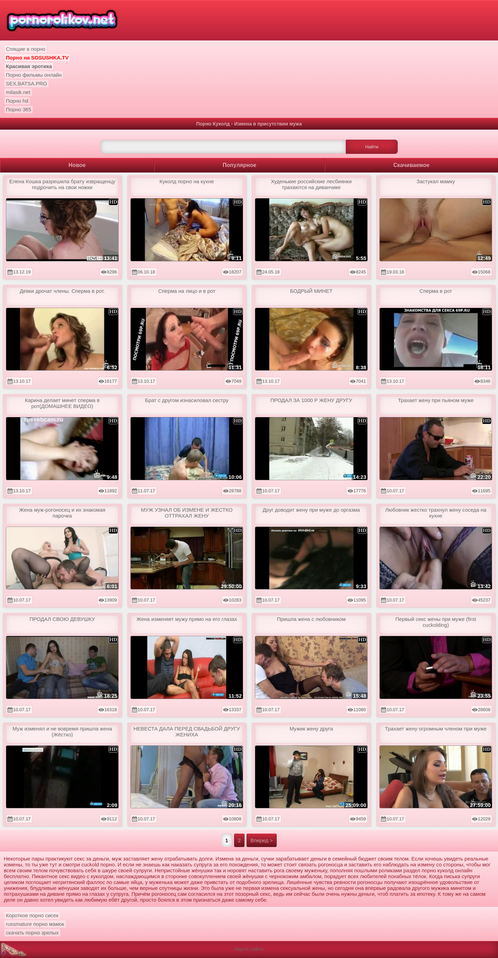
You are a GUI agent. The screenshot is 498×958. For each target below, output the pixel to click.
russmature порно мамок (35, 924)
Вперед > (261, 840)
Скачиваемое (411, 165)
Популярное (239, 165)
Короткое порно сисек (32, 915)
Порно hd (17, 101)
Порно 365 (18, 109)
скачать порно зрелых (32, 933)
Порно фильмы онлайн (34, 75)
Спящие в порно (25, 49)
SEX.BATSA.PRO (26, 83)
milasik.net (18, 92)
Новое (77, 165)
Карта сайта (249, 949)
